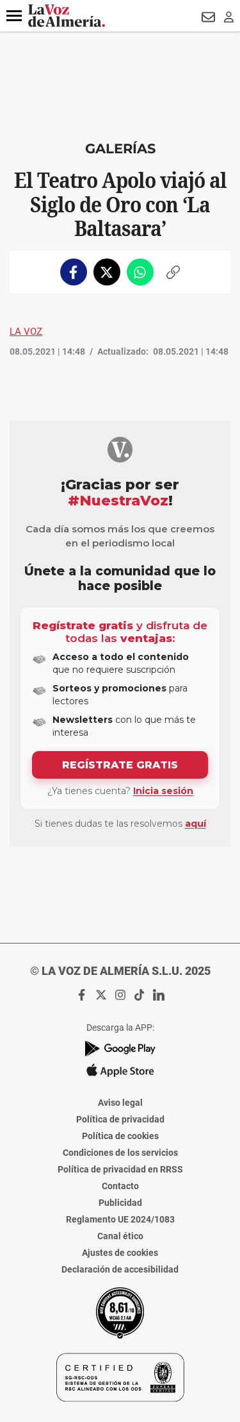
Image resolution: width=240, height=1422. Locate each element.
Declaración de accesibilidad (120, 1269)
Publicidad (120, 1203)
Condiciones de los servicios (120, 1152)
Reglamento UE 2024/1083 (120, 1219)
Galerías (120, 148)
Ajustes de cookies (120, 1253)
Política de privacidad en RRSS (120, 1169)
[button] (14, 16)
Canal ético (120, 1236)
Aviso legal (120, 1102)
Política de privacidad (120, 1119)
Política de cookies (120, 1136)
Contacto (120, 1186)
